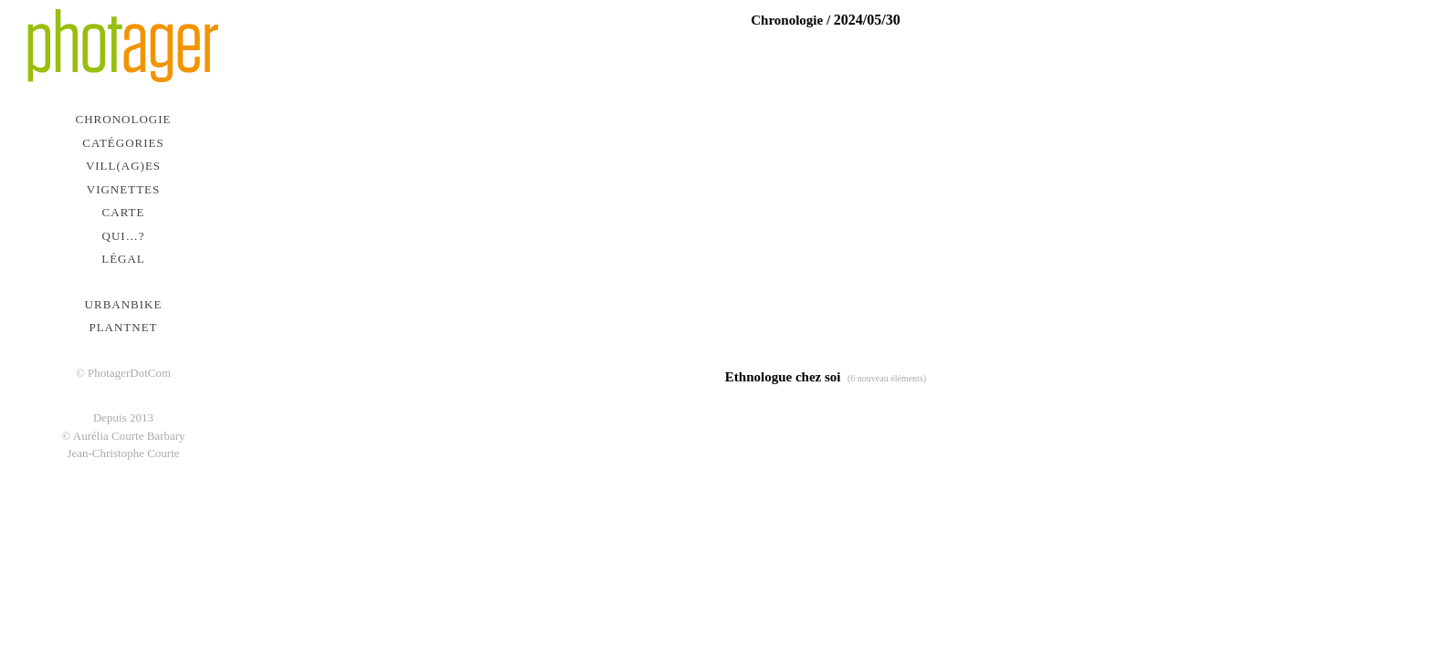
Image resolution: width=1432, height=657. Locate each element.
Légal (123, 259)
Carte (123, 212)
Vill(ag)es (123, 165)
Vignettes (124, 189)
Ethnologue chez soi (783, 377)
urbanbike (124, 304)
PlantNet (123, 327)
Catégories (122, 143)
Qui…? (123, 236)
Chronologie (124, 119)
